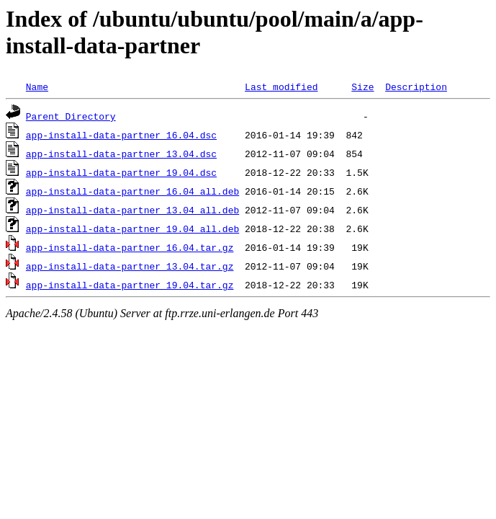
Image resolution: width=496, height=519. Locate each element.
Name (37, 86)
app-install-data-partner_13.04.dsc (121, 153)
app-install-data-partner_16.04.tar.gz (130, 247)
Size (362, 86)
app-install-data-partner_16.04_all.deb (132, 191)
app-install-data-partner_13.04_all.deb (132, 209)
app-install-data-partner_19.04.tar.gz (130, 284)
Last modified (281, 86)
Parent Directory (71, 116)
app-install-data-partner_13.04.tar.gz (130, 266)
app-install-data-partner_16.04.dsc (121, 134)
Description (416, 86)
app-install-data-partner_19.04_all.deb (132, 228)
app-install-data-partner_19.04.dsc (121, 172)
